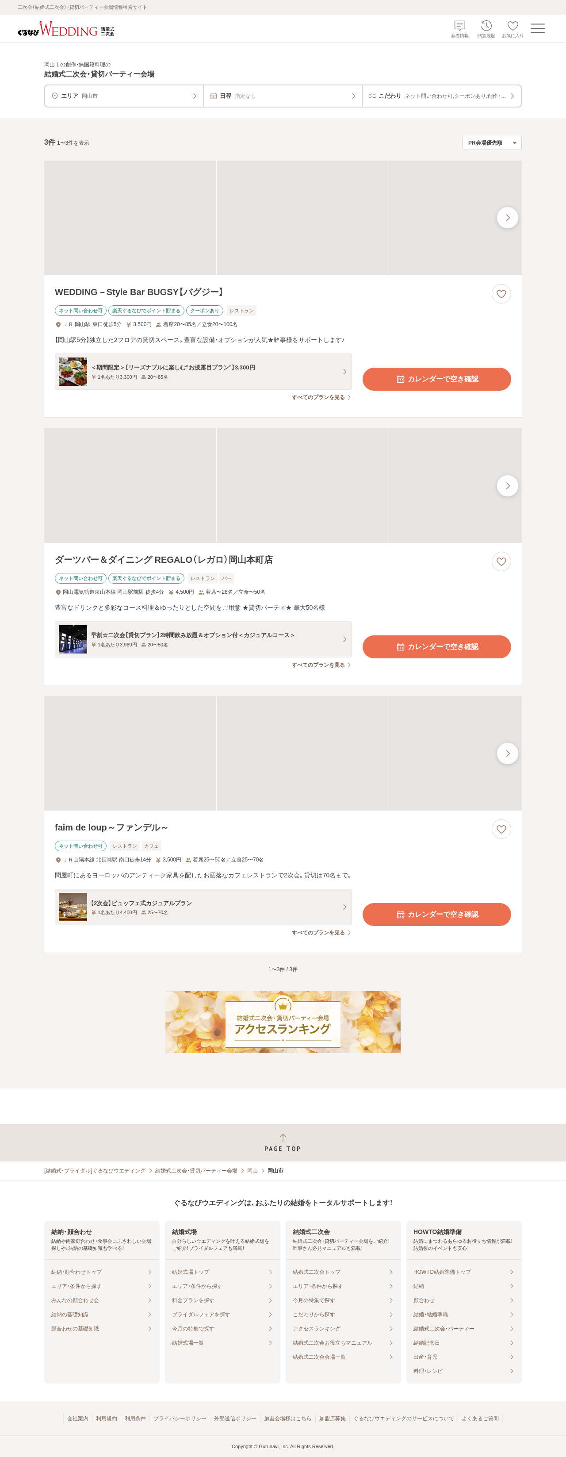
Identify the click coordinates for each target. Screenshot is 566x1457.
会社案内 (77, 1418)
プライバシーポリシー (180, 1418)
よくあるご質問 (480, 1418)
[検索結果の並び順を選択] (492, 143)
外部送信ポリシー (235, 1418)
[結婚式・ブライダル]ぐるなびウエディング (94, 1171)
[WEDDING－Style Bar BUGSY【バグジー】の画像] (283, 218)
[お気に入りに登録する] (501, 294)
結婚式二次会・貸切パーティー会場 (196, 1171)
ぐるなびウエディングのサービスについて (403, 1418)
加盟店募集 (332, 1418)
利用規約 (106, 1418)
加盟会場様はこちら (288, 1418)
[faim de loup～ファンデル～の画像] (283, 753)
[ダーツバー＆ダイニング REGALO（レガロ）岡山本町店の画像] (283, 485)
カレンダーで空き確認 (436, 379)
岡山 (252, 1171)
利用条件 (135, 1418)
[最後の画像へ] (507, 217)
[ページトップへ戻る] (283, 1142)
